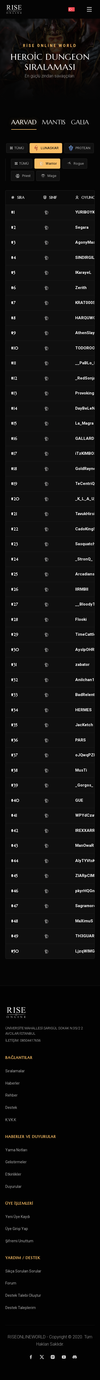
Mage (48, 176)
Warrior (47, 163)
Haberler (12, 1083)
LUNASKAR (46, 148)
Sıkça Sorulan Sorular (23, 1271)
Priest (22, 176)
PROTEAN (79, 148)
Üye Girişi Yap (16, 1229)
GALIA (80, 122)
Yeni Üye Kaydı (17, 1217)
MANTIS (54, 122)
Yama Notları (16, 1150)
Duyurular (13, 1186)
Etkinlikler (13, 1174)
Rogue (75, 163)
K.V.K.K (10, 1120)
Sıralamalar (15, 1071)
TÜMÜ (17, 148)
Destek (11, 1107)
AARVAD (24, 122)
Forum (10, 1283)
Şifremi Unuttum (19, 1241)
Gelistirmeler (16, 1162)
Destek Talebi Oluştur (23, 1295)
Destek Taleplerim (20, 1308)
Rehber (11, 1095)
